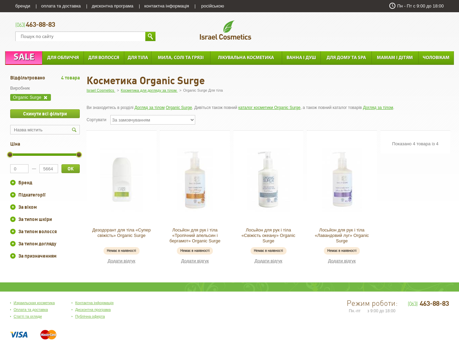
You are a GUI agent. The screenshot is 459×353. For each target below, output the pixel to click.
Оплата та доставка (31, 310)
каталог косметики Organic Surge (269, 107)
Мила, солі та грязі (181, 57)
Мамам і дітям (395, 57)
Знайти (150, 36)
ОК (71, 168)
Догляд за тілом (149, 107)
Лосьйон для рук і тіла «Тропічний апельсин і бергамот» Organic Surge (194, 235)
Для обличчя (63, 57)
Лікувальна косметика (246, 57)
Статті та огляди (28, 316)
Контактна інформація (94, 303)
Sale (24, 57)
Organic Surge (179, 107)
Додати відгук (121, 260)
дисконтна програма (112, 5)
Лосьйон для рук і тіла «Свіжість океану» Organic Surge (268, 235)
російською (212, 5)
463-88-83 (35, 25)
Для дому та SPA (346, 57)
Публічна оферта (90, 316)
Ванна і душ (301, 57)
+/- (13, 182)
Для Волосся (103, 57)
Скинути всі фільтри (45, 113)
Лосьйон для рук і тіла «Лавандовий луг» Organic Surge (342, 235)
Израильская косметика (34, 303)
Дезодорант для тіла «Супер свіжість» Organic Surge (121, 232)
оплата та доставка (61, 5)
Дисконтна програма (93, 310)
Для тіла (138, 57)
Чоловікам (436, 57)
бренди (22, 5)
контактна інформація (166, 5)
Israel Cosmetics (225, 30)
